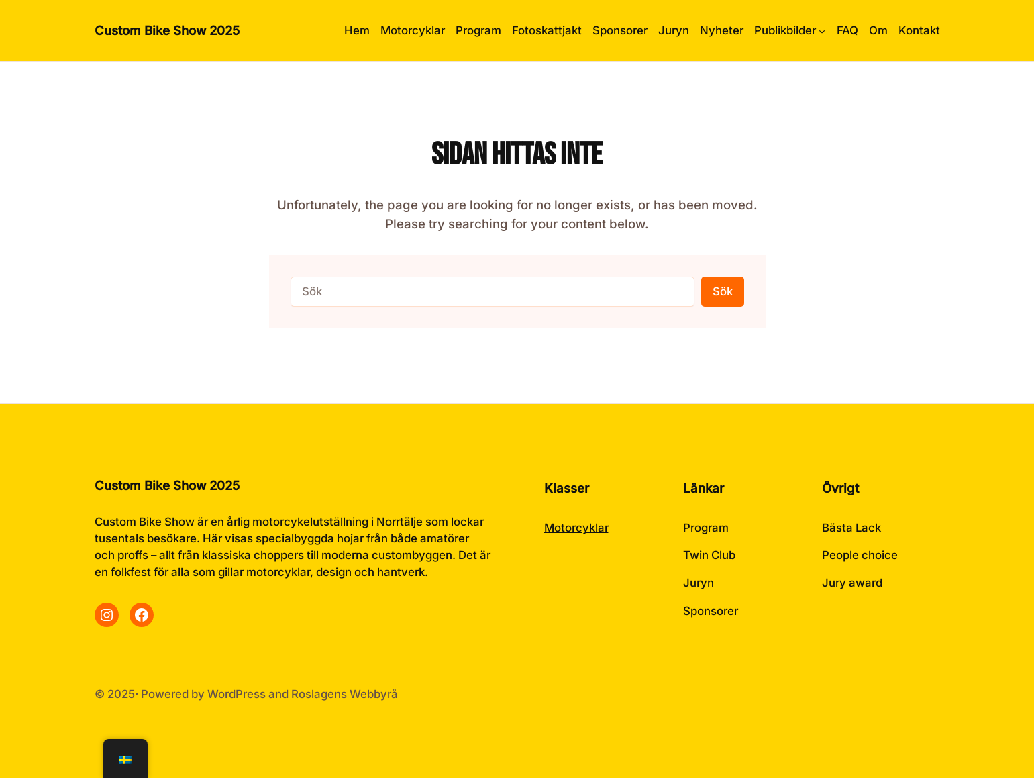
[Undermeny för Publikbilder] (789, 30)
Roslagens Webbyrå (344, 694)
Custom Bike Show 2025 (167, 30)
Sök (723, 291)
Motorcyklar (576, 527)
